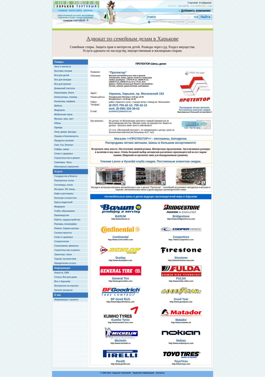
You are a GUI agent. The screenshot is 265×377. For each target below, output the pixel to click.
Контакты (160, 373)
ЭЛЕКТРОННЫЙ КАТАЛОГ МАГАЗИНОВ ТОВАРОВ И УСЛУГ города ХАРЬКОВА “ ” (76, 18)
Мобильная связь (63, 114)
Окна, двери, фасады (65, 132)
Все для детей (61, 75)
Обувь (57, 123)
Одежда (58, 127)
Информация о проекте (66, 299)
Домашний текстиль (64, 88)
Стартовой (193, 3)
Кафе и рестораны (63, 193)
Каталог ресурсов (63, 290)
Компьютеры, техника (65, 97)
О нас (57, 295)
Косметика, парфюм (64, 101)
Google (192, 22)
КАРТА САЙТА (75, 11)
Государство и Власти (65, 176)
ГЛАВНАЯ (62, 11)
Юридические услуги (65, 263)
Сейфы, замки (61, 149)
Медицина (59, 110)
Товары (59, 61)
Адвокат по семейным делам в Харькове (132, 39)
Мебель (58, 106)
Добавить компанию (194, 10)
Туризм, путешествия (65, 259)
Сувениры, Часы (63, 162)
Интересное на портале (66, 286)
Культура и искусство (65, 198)
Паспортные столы (64, 180)
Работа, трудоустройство (67, 220)
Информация (62, 268)
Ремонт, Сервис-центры (66, 228)
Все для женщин (62, 80)
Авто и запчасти (62, 66)
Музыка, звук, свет (63, 119)
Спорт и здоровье (63, 153)
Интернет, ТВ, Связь (64, 189)
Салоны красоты (63, 233)
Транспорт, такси (63, 254)
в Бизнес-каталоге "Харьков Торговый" (167, 22)
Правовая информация (143, 373)
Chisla (138, 375)
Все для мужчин (62, 84)
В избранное (205, 3)
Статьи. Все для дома (65, 277)
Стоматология (61, 241)
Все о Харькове (62, 281)
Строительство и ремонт (67, 158)
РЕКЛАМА (88, 11)
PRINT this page (195, 73)
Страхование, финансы (66, 246)
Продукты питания (64, 140)
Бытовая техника (63, 71)
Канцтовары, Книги (64, 93)
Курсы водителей (63, 202)
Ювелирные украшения (66, 167)
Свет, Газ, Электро (63, 145)
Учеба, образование (64, 211)
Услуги (58, 171)
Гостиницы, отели (63, 185)
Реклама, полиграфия (65, 224)
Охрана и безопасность (66, 136)
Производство (61, 215)
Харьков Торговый (121, 373)
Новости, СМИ (61, 273)
